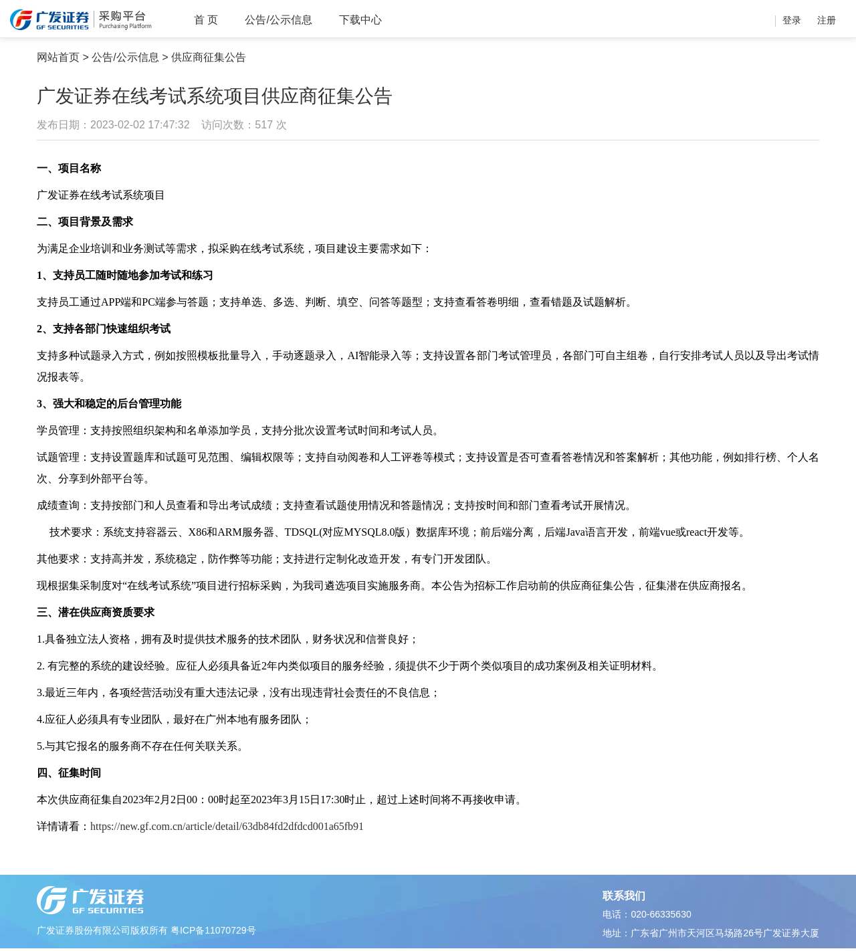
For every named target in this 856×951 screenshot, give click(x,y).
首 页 (206, 19)
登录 (791, 20)
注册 (826, 20)
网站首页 (58, 57)
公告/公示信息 (278, 19)
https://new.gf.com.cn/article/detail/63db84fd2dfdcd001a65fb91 (227, 826)
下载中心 (360, 19)
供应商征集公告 (208, 57)
